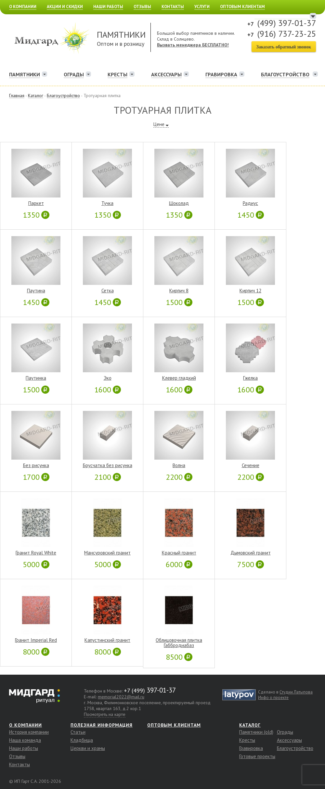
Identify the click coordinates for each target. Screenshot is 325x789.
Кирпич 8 (178, 290)
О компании (22, 6)
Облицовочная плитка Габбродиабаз (179, 643)
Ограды (74, 74)
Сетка (107, 290)
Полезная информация (102, 725)
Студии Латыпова (296, 692)
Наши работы (108, 6)
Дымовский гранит (250, 552)
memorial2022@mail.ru (121, 697)
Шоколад (179, 203)
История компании (29, 732)
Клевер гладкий (179, 378)
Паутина (36, 290)
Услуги (202, 6)
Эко (107, 378)
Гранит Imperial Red (36, 640)
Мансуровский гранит (107, 552)
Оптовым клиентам (242, 6)
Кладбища (82, 740)
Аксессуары (166, 74)
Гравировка (221, 74)
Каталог (250, 725)
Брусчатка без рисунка (107, 465)
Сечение (250, 465)
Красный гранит (179, 552)
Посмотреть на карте (104, 714)
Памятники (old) (256, 732)
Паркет (36, 203)
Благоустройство (295, 748)
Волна (179, 465)
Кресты (117, 74)
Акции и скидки (65, 6)
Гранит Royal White (36, 552)
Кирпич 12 (250, 290)
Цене (158, 124)
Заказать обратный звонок (283, 47)
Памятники (24, 74)
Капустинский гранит (107, 640)
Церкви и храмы (88, 748)
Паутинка (36, 378)
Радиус (250, 203)
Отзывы (142, 6)
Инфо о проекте (273, 697)
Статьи (78, 732)
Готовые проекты (257, 756)
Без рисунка (36, 465)
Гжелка (250, 378)
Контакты (173, 6)
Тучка (107, 203)
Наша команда (25, 740)
